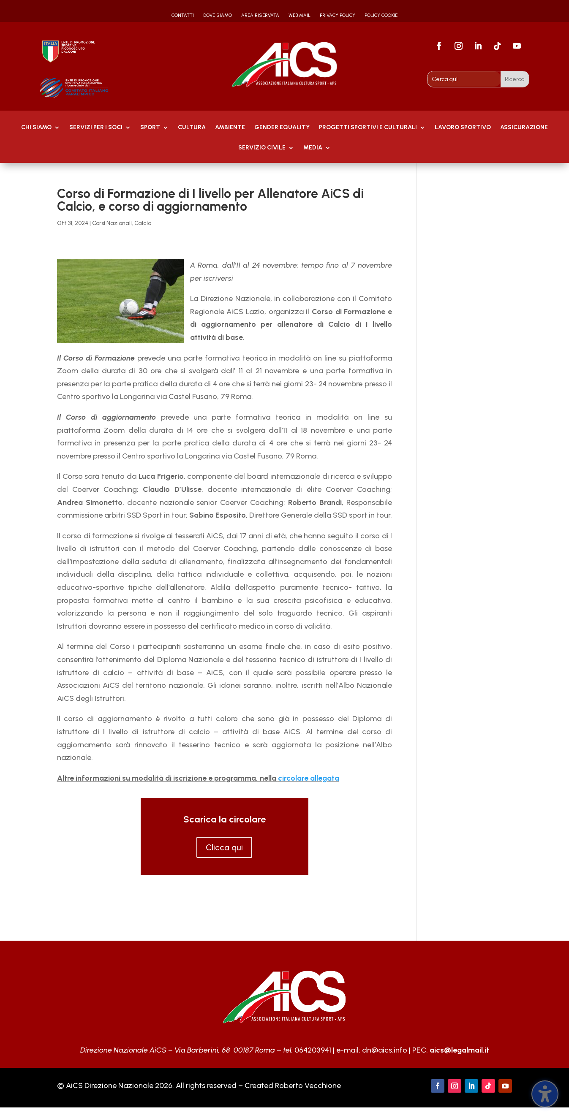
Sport (150, 128)
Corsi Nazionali (112, 223)
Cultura (192, 128)
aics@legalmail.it (459, 1050)
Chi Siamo (36, 128)
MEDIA (312, 148)
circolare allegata (308, 778)
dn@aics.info (384, 1050)
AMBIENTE (230, 128)
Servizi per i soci (96, 128)
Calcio (142, 223)
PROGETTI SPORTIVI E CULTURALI (368, 128)
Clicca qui (224, 847)
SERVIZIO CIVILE (262, 148)
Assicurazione (524, 128)
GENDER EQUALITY (282, 128)
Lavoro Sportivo (463, 128)
